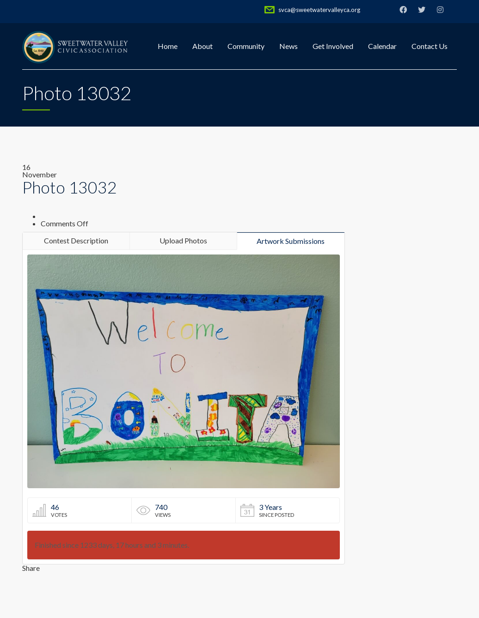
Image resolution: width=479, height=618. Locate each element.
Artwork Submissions (291, 240)
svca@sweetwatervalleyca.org (319, 9)
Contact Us (429, 46)
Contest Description (76, 240)
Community (245, 46)
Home (168, 46)
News (288, 46)
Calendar (382, 46)
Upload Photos (183, 240)
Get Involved (333, 46)
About (202, 46)
